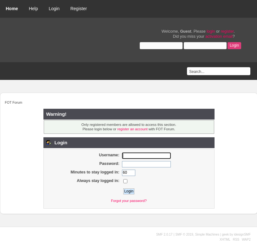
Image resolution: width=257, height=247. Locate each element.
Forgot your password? (129, 201)
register (227, 31)
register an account (132, 129)
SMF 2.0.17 (164, 234)
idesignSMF (242, 234)
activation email (219, 36)
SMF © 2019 (184, 234)
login (211, 31)
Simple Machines (207, 234)
